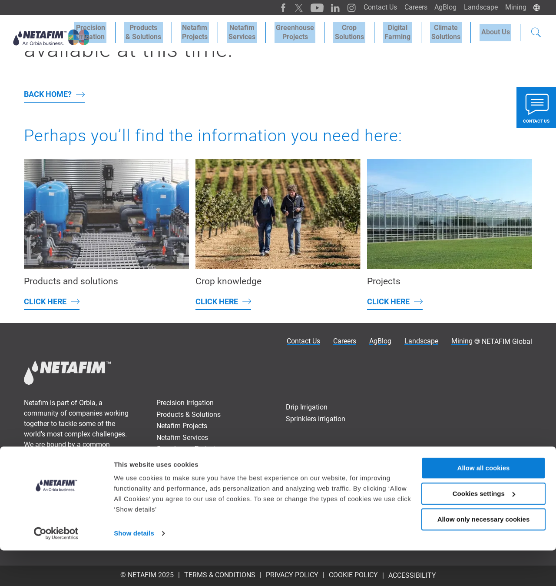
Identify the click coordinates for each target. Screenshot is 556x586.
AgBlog (442, 7)
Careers (410, 7)
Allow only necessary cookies (483, 554)
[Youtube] (308, 7)
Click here (45, 301)
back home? (48, 94)
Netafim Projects (213, 31)
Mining (515, 7)
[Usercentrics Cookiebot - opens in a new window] (56, 569)
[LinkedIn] (325, 7)
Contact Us (374, 7)
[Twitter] (290, 7)
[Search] (536, 32)
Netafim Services (257, 31)
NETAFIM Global (507, 341)
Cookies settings (484, 529)
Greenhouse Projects (308, 31)
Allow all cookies (483, 503)
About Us (497, 31)
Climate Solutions (450, 31)
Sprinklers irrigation (315, 419)
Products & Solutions (165, 31)
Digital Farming (405, 31)
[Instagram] (340, 7)
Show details (134, 569)
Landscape (479, 7)
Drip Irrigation (307, 407)
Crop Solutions (359, 31)
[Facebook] (275, 7)
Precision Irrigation (114, 31)
